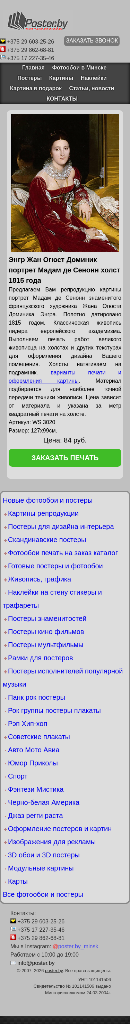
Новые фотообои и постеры (48, 500)
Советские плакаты (39, 737)
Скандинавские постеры (47, 539)
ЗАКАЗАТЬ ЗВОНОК (92, 41)
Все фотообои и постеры (43, 894)
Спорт (17, 776)
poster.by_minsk (75, 946)
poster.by (54, 970)
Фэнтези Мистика (35, 789)
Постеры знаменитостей (47, 618)
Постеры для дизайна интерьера (61, 526)
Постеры (29, 78)
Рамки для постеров (40, 658)
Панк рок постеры (36, 697)
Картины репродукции (43, 513)
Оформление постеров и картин (60, 828)
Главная (31, 68)
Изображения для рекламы (52, 842)
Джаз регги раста (35, 815)
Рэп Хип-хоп (27, 723)
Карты (18, 881)
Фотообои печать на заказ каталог (63, 553)
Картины (61, 78)
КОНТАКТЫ (62, 99)
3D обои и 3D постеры (44, 855)
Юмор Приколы (33, 763)
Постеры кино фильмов (46, 631)
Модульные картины (41, 868)
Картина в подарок (36, 88)
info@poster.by (35, 963)
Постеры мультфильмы (46, 645)
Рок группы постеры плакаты (54, 710)
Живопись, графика (39, 579)
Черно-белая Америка (43, 802)
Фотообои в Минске (79, 68)
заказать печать (65, 458)
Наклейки (94, 78)
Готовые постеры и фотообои (55, 566)
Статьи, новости (91, 88)
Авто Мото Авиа (34, 750)
